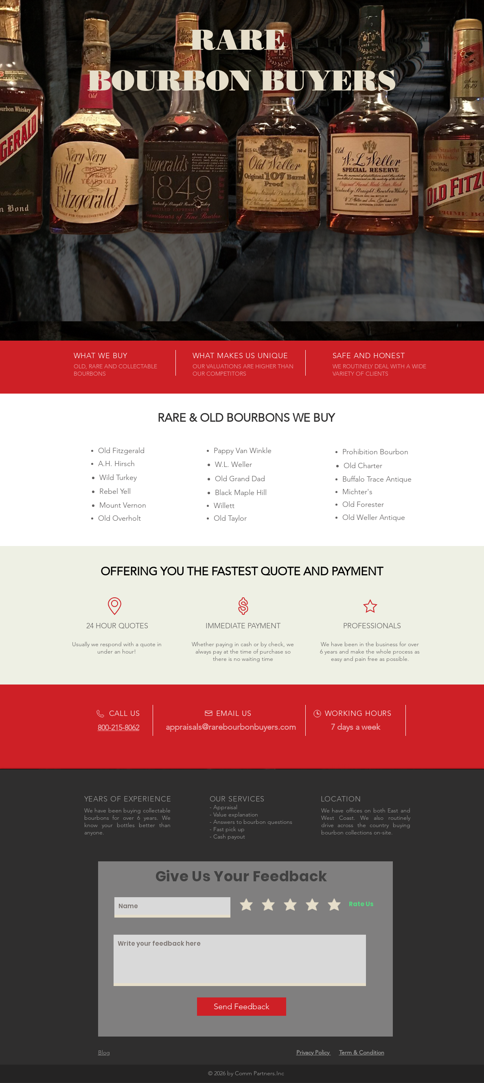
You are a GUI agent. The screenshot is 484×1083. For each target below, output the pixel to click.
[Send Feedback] (241, 1006)
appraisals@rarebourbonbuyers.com (231, 727)
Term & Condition (361, 1052)
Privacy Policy (313, 1052)
